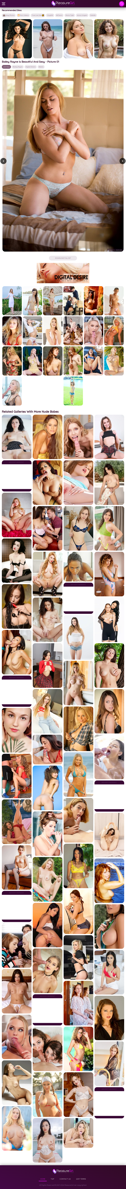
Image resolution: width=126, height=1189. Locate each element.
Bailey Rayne (18, 67)
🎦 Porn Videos (23, 15)
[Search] (121, 3)
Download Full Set (63, 258)
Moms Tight (70, 15)
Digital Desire (31, 67)
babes (41, 67)
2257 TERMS (81, 1179)
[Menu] (3, 3)
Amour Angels (82, 15)
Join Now (6, 67)
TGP (52, 1179)
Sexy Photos (9, 15)
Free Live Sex (38, 15)
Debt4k (93, 15)
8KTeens (59, 15)
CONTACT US (65, 1179)
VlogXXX (50, 15)
